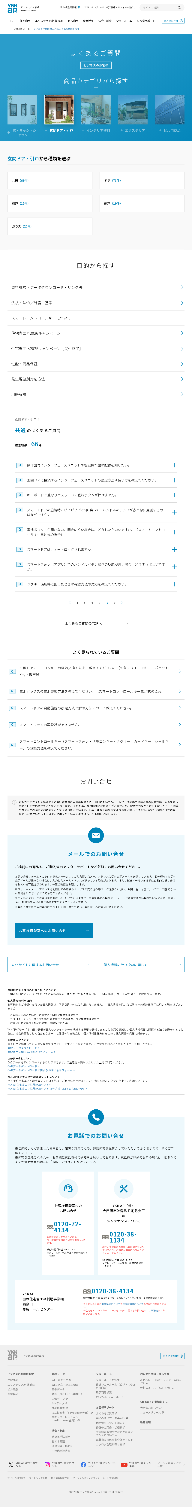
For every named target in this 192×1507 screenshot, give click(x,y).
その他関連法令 (61, 1450)
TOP (12, 21)
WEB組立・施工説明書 (65, 1384)
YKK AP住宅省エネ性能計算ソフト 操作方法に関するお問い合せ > (47, 1088)
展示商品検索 (104, 1392)
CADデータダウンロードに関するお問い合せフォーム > (41, 1070)
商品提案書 (58, 1408)
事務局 (154, 1310)
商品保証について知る (109, 1422)
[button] (96, 318)
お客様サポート (146, 21)
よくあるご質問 (105, 1413)
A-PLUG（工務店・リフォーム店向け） (161, 1381)
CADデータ (58, 1398)
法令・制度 (105, 21)
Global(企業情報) (68, 7)
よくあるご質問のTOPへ (83, 623)
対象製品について (111, 1304)
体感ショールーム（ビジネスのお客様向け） (115, 1386)
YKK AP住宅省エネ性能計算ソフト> (29, 1085)
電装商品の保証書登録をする (113, 1439)
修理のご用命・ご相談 (109, 1427)
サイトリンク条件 (38, 1477)
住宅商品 (25, 21)
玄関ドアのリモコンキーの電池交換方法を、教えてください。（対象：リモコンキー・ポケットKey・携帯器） (94, 671)
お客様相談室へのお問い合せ (42, 930)
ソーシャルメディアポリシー (89, 1477)
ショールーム (124, 21)
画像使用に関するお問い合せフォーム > (32, 1052)
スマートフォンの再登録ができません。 (51, 724)
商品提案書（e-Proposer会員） (71, 1412)
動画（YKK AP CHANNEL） (68, 1394)
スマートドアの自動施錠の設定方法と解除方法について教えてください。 (77, 707)
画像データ (58, 1389)
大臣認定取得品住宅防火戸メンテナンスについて (115, 1433)
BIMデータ (58, 1403)
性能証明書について (133, 1304)
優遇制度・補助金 (62, 1446)
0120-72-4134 (67, 1227)
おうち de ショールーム (110, 1397)
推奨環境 (113, 1477)
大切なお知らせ (149, 1407)
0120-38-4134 (113, 1291)
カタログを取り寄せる (109, 1444)
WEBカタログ (91, 7)
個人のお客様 (171, 21)
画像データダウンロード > (23, 1048)
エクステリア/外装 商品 (49, 21)
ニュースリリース (150, 1412)
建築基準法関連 (61, 1436)
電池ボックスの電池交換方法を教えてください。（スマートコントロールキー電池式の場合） (92, 691)
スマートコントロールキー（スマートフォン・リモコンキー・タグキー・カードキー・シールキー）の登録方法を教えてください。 (94, 744)
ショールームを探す (108, 1380)
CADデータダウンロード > (24, 1066)
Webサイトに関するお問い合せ (35, 964)
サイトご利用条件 (17, 1477)
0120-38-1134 (123, 1237)
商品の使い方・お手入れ (110, 1418)
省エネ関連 (58, 1441)
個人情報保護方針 (60, 1477)
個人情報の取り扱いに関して (125, 964)
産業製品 (88, 21)
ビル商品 (73, 21)
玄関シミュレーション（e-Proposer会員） (65, 1419)
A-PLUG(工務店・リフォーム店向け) (118, 7)
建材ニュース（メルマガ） (156, 1387)
